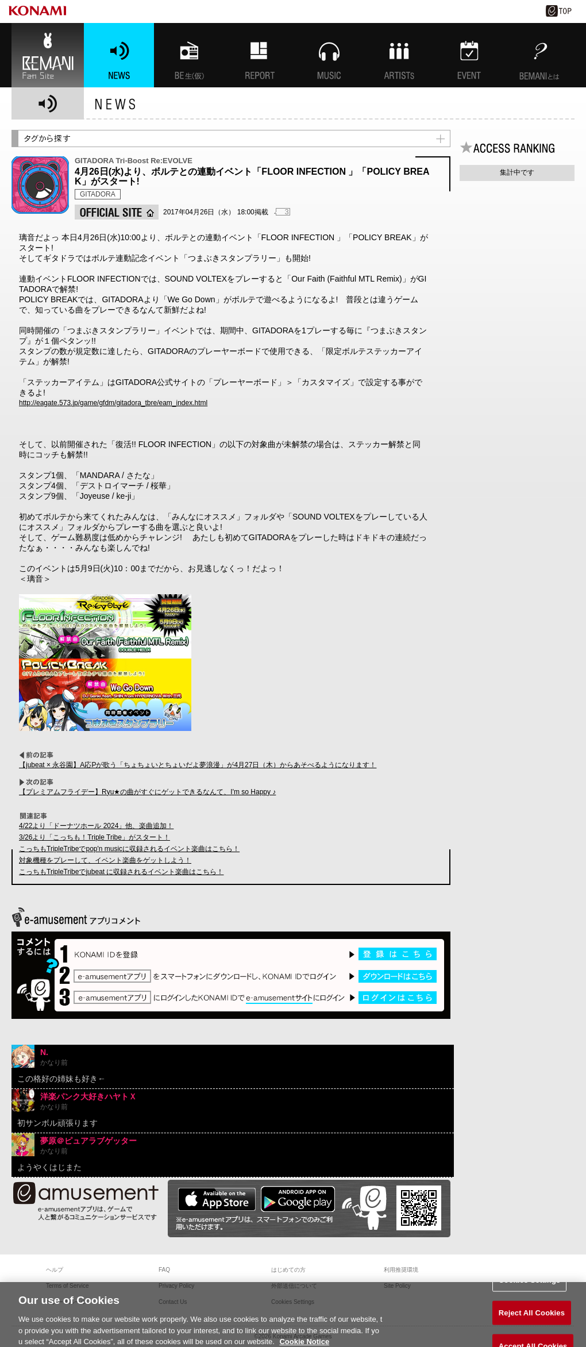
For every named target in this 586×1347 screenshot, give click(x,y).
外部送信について (294, 1286)
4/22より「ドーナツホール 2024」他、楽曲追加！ (96, 826)
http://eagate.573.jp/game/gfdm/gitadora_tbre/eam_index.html (113, 403)
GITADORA (97, 194)
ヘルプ (54, 1270)
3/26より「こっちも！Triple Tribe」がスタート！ (94, 837)
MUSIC (329, 55)
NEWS (119, 55)
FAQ (164, 1270)
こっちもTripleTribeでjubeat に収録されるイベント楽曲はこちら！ (121, 872)
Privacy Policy (176, 1286)
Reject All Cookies (532, 1319)
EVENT (469, 55)
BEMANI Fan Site (47, 55)
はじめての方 (288, 1270)
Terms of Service (67, 1286)
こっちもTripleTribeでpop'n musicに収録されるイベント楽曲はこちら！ (129, 849)
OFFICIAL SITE (117, 212)
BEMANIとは (539, 55)
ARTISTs (399, 55)
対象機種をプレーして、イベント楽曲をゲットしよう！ (105, 860)
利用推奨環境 (401, 1270)
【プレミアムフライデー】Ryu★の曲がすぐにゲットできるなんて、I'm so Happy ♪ (147, 792)
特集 (259, 55)
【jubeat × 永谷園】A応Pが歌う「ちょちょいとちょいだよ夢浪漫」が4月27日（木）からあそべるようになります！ (197, 765)
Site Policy (397, 1286)
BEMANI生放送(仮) (189, 55)
